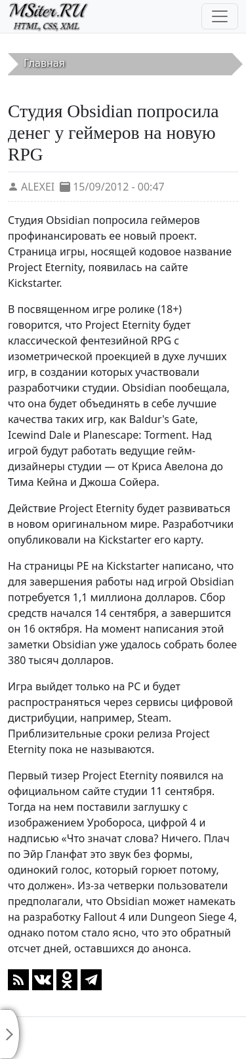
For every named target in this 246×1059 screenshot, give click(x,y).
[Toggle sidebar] (10, 1034)
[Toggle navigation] (219, 16)
